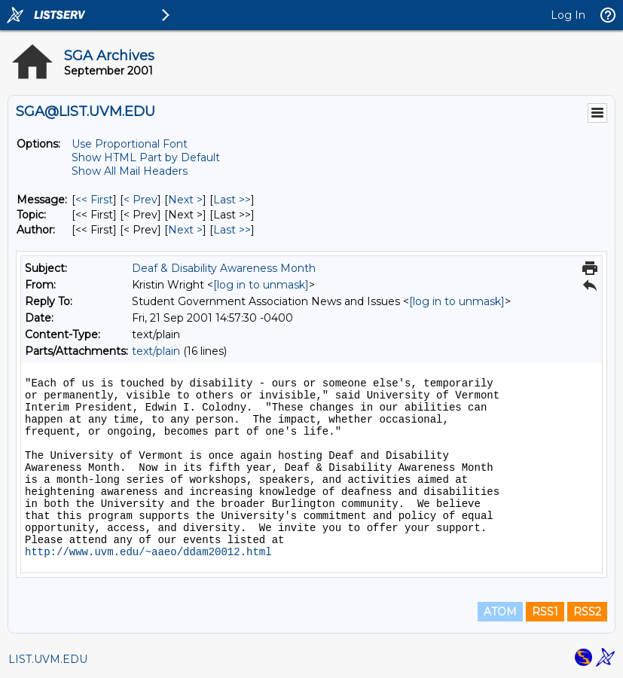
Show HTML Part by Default (146, 157)
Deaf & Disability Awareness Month (224, 268)
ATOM (500, 611)
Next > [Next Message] (185, 199)
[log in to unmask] (261, 285)
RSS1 (545, 611)
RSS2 (587, 611)
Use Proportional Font (130, 144)
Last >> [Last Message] (232, 199)
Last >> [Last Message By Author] (232, 230)
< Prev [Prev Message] (140, 199)
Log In (568, 15)
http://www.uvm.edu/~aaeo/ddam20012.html (148, 552)
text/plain (156, 351)
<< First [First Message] (94, 199)
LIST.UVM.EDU (47, 659)
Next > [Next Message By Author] (185, 230)
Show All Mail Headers (130, 171)
